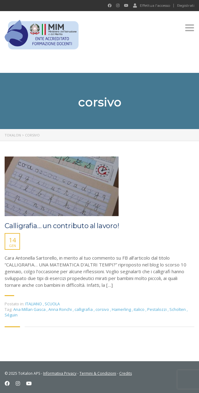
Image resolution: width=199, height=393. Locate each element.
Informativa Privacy (59, 373)
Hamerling (122, 309)
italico (139, 309)
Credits (125, 373)
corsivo (102, 309)
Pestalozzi (157, 309)
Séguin (11, 315)
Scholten (178, 309)
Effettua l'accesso (151, 5)
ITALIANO (33, 304)
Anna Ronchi (60, 309)
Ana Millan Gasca (30, 309)
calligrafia (84, 309)
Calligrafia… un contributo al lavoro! (62, 226)
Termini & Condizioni (97, 373)
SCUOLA (52, 304)
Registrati (185, 5)
